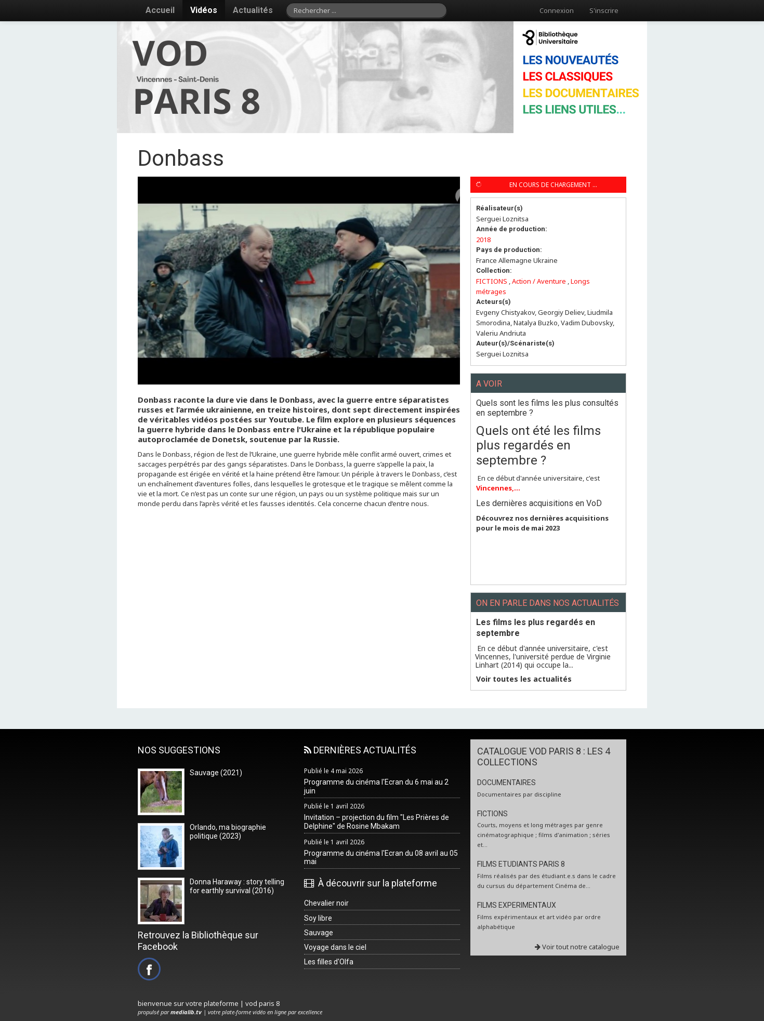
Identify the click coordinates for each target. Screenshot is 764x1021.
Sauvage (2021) (216, 772)
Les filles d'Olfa (328, 962)
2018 (483, 239)
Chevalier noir (326, 903)
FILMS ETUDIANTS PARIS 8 (521, 864)
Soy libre (318, 918)
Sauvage (318, 933)
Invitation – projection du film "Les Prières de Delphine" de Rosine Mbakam (376, 821)
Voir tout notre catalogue (577, 946)
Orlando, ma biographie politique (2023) (228, 831)
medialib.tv (186, 1012)
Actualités (253, 10)
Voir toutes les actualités (524, 679)
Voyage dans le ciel (335, 947)
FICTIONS (491, 281)
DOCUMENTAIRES (506, 782)
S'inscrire (603, 10)
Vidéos (203, 10)
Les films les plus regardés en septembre (535, 627)
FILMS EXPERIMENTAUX (516, 905)
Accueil (160, 10)
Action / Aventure (539, 281)
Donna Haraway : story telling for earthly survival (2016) (237, 886)
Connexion (556, 10)
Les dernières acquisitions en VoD (539, 503)
